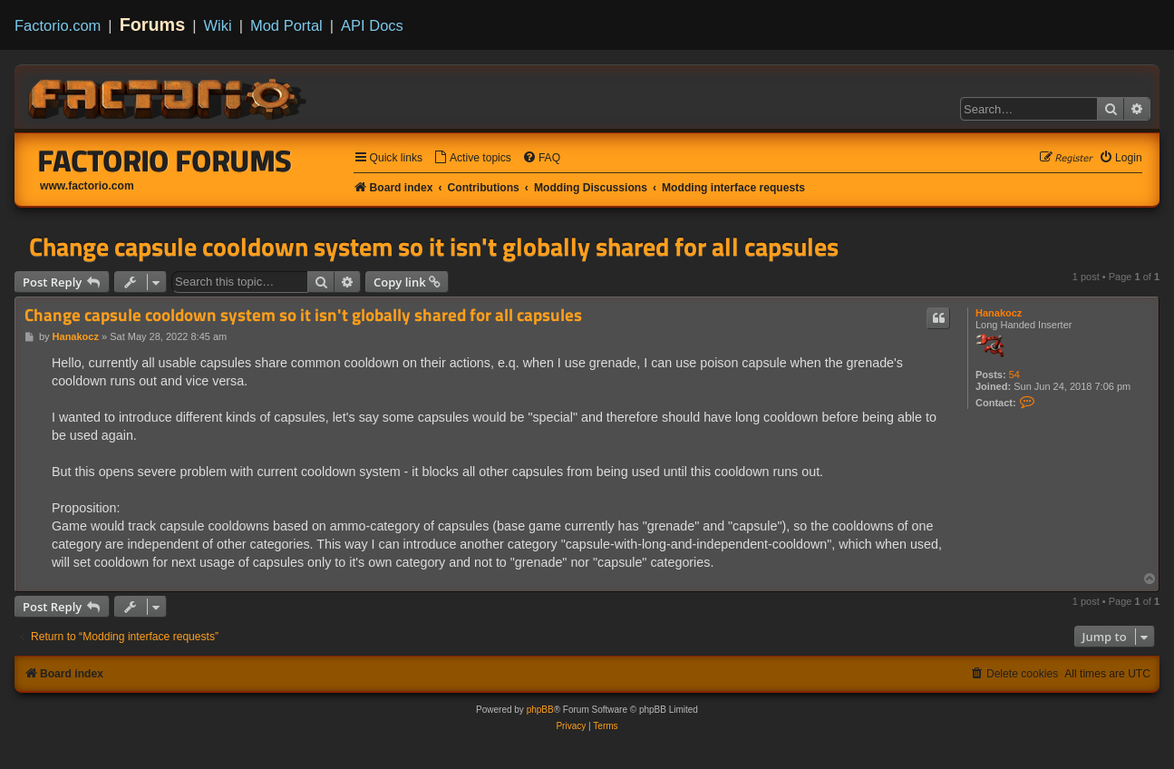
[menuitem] (472, 158)
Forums (153, 24)
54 (1014, 374)
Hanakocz (998, 312)
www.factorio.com (87, 186)
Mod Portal (286, 25)
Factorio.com (58, 25)
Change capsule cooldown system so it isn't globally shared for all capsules (434, 247)
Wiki (218, 25)
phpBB (540, 710)
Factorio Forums (165, 160)
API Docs (372, 25)
